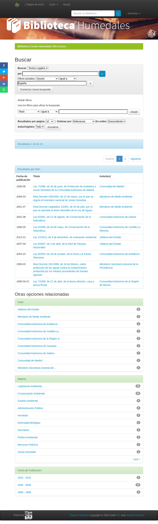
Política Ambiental (27, 437)
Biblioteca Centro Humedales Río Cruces (41, 46)
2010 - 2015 (24, 477)
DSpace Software (79, 515)
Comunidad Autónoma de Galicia (118, 216)
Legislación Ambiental (30, 386)
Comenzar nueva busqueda (35, 89)
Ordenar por (64, 121)
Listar (53, 4)
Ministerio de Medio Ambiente (116, 196)
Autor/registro (26, 126)
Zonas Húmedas (27, 452)
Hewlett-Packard (135, 515)
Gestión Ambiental (28, 400)
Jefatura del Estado (110, 237)
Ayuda (66, 4)
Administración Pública (30, 408)
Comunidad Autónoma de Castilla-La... (39, 331)
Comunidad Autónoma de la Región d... (39, 338)
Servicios (133, 13)
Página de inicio (34, 4)
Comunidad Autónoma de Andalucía (119, 254)
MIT (118, 515)
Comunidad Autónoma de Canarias (37, 346)
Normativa (23, 430)
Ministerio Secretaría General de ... (37, 367)
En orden (101, 121)
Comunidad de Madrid (112, 186)
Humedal (23, 415)
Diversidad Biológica (29, 422)
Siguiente (136, 158)
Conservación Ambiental (31, 393)
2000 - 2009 (24, 485)
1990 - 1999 (24, 492)
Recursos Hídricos (28, 444)
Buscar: (22, 68)
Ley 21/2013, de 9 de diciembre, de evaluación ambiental (64, 237)
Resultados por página (31, 121)
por (20, 73)
